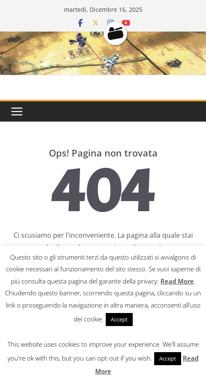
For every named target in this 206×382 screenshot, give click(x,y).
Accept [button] (119, 319)
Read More (177, 281)
